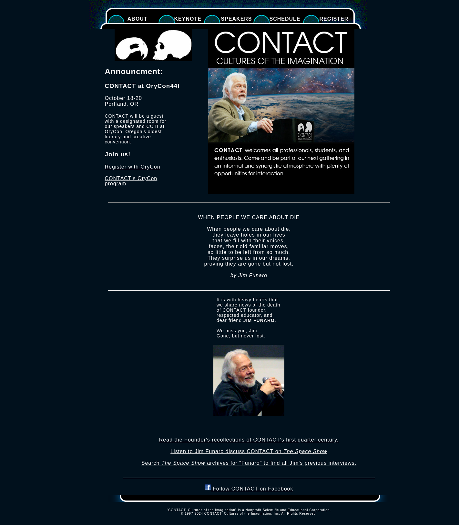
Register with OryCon (132, 167)
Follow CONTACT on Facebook (249, 488)
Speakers (236, 19)
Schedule (285, 19)
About (136, 19)
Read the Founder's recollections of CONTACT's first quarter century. (249, 439)
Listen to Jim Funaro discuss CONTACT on (248, 451)
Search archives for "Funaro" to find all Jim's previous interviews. (248, 463)
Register (334, 19)
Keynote (187, 19)
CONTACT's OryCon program (131, 181)
